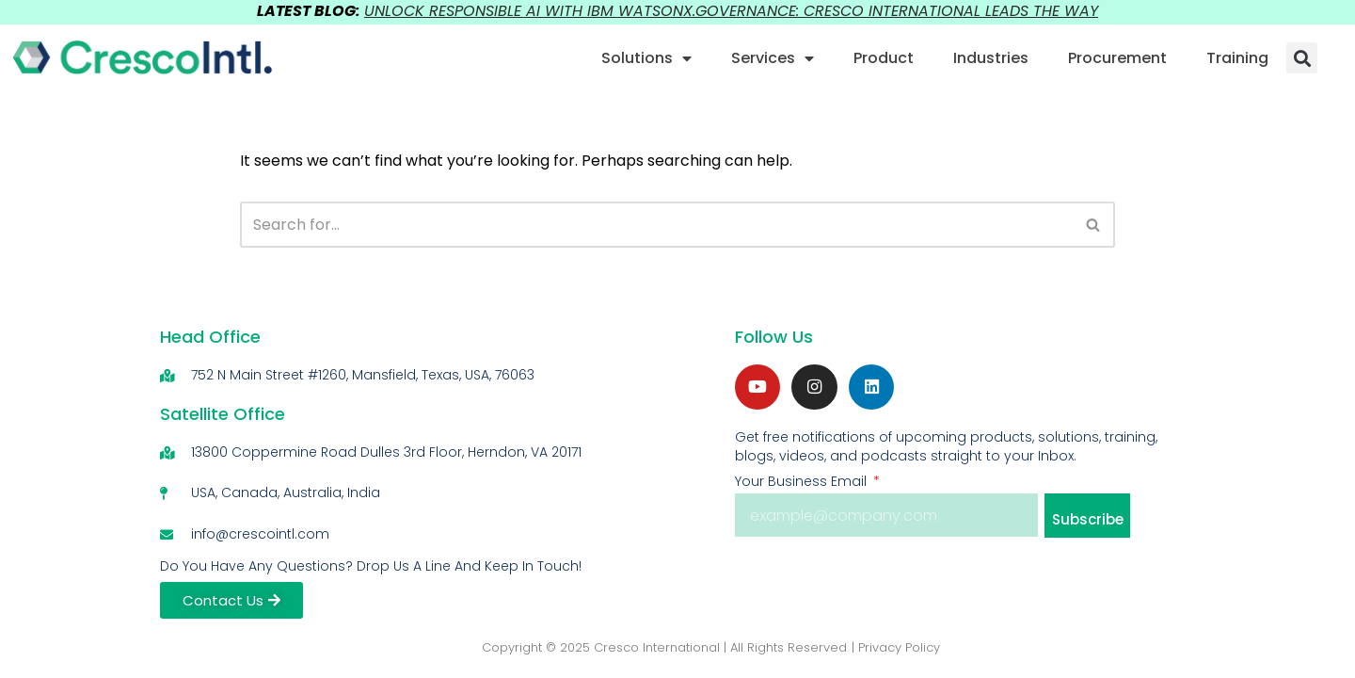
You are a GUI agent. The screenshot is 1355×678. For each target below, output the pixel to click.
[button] (1301, 57)
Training (1237, 58)
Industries (990, 58)
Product (883, 58)
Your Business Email (802, 485)
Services (772, 58)
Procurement (1117, 58)
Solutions (646, 58)
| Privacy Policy (896, 650)
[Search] (656, 225)
